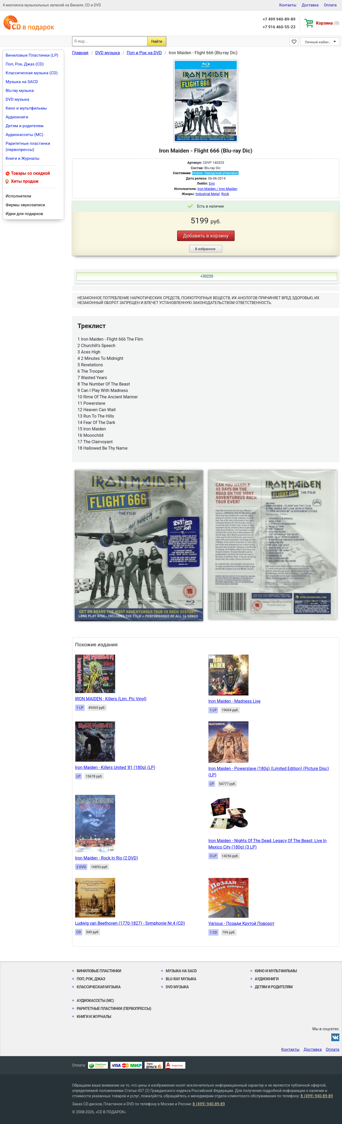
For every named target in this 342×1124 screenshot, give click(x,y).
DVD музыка (17, 99)
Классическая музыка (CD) (32, 73)
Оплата (330, 5)
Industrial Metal (208, 194)
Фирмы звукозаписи (25, 205)
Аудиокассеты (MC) (24, 134)
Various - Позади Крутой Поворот (241, 923)
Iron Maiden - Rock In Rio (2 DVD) (106, 858)
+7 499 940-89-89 (279, 19)
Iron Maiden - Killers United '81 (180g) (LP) (115, 767)
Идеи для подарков (24, 213)
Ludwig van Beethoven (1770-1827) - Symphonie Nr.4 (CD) (130, 923)
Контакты (287, 5)
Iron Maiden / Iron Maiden (217, 189)
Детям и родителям (25, 125)
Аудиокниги (17, 117)
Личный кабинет (318, 42)
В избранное (205, 249)
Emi (212, 183)
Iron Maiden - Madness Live (234, 701)
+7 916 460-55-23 (279, 27)
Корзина (327, 23)
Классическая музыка (99, 987)
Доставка (310, 5)
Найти (156, 41)
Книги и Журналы (23, 158)
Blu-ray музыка (20, 90)
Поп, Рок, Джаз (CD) (25, 64)
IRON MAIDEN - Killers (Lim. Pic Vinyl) (110, 698)
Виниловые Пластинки (99, 971)
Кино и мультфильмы (26, 108)
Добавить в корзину (205, 236)
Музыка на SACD (22, 81)
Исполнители (18, 196)
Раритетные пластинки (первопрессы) (28, 146)
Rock (225, 194)
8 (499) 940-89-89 (317, 1096)
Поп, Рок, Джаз (91, 979)
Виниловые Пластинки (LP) (32, 55)
